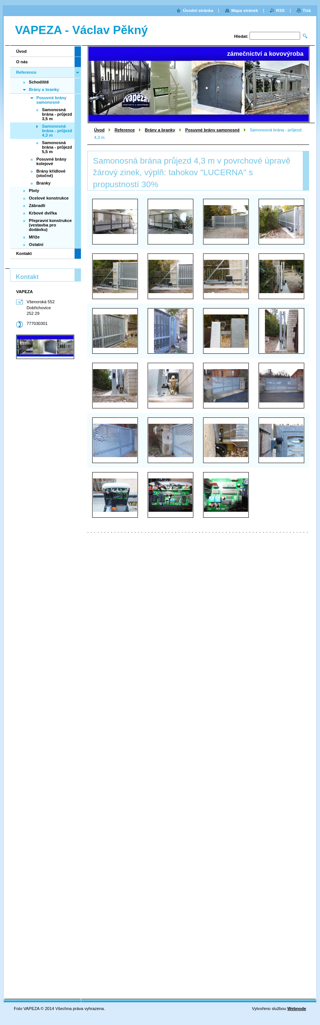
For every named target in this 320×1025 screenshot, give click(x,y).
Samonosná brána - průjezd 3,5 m (57, 114)
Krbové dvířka (43, 213)
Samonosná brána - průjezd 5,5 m (57, 147)
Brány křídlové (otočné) (51, 173)
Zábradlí (37, 205)
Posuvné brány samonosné (212, 130)
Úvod (99, 130)
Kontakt (24, 253)
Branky (43, 183)
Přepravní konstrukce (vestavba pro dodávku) (50, 225)
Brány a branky (160, 130)
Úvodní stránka (198, 10)
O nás (22, 62)
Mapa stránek (244, 10)
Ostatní (36, 244)
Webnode (296, 1008)
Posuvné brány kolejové (51, 161)
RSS (280, 10)
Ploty (34, 190)
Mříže (34, 237)
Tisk (307, 10)
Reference (125, 130)
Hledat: (241, 36)
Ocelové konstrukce (49, 198)
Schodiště (39, 82)
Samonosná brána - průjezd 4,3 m (57, 130)
